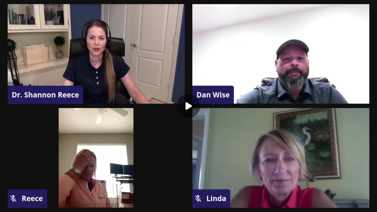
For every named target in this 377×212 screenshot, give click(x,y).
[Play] (188, 106)
